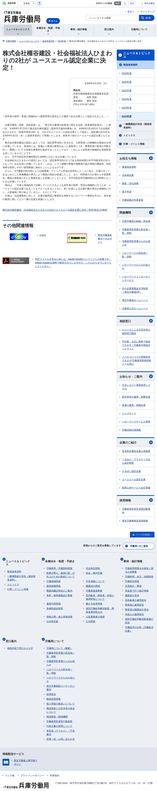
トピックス (129, 135)
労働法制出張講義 (131, 431)
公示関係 (90, 618)
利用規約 (54, 769)
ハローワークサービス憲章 (136, 422)
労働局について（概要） (59, 642)
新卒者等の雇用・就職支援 (136, 398)
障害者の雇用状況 (134, 602)
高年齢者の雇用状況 (135, 597)
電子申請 (126, 192)
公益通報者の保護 (95, 614)
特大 (132, 3)
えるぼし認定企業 (131, 472)
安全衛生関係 (93, 565)
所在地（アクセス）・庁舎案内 (60, 727)
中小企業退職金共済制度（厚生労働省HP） (135, 291)
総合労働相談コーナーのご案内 (60, 682)
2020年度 (127, 82)
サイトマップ (147, 11)
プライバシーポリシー (32, 769)
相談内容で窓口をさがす (20, 642)
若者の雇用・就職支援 (134, 406)
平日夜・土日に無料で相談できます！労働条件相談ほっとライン (136, 346)
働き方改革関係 (94, 601)
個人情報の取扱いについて (60, 697)
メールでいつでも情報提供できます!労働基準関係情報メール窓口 (136, 361)
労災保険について (95, 578)
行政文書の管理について (59, 720)
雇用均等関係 (53, 601)
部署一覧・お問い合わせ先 (60, 733)
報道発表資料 (130, 64)
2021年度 (127, 90)
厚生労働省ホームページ (135, 301)
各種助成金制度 (54, 605)
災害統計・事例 (133, 583)
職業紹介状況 (132, 592)
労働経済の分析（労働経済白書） (139, 626)
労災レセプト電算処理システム (136, 388)
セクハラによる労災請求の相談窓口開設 (136, 332)
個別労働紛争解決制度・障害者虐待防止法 (100, 607)
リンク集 (9, 769)
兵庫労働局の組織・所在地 (136, 222)
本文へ (130, 11)
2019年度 (127, 73)
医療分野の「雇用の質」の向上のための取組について (60, 572)
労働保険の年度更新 (132, 200)
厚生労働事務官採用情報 (135, 522)
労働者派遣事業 (94, 588)
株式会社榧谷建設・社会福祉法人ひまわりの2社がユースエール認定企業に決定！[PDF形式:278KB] (55, 210)
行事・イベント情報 (134, 144)
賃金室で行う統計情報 (137, 588)
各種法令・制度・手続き (61, 560)
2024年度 (127, 116)
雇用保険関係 (53, 583)
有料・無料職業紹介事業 (59, 592)
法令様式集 (128, 175)
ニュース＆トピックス (136, 55)
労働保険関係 (53, 578)
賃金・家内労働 (94, 570)
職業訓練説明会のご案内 (59, 588)
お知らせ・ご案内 (136, 377)
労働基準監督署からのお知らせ (136, 244)
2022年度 (127, 99)
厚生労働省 (149, 3)
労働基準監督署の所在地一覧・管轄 (136, 232)
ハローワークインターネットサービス (136, 279)
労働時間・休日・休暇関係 (139, 574)
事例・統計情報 (134, 560)
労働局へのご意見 (139, 546)
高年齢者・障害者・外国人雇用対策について (100, 594)
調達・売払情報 (130, 183)
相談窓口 (136, 322)
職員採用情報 (53, 693)
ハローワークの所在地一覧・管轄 (135, 255)
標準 (117, 3)
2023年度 (127, 107)
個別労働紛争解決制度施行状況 (139, 618)
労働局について (55, 636)
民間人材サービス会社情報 (136, 489)
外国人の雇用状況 (134, 611)
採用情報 (136, 502)
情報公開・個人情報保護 (59, 614)
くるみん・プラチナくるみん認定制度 (136, 463)
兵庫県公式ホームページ (135, 309)
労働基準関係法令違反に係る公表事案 (139, 567)
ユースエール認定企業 (134, 481)
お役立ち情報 (136, 158)
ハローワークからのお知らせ (136, 267)
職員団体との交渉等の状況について (60, 704)
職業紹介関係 (93, 583)
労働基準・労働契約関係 (59, 565)
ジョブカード (129, 414)
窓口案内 (12, 636)
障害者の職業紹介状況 (137, 607)
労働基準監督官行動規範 (59, 715)
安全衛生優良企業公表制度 (136, 452)
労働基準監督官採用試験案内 (136, 512)
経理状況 (51, 688)
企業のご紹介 (136, 444)
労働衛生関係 (132, 578)
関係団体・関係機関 (57, 710)
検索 (148, 18)
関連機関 (136, 213)
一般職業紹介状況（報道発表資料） (137, 126)
